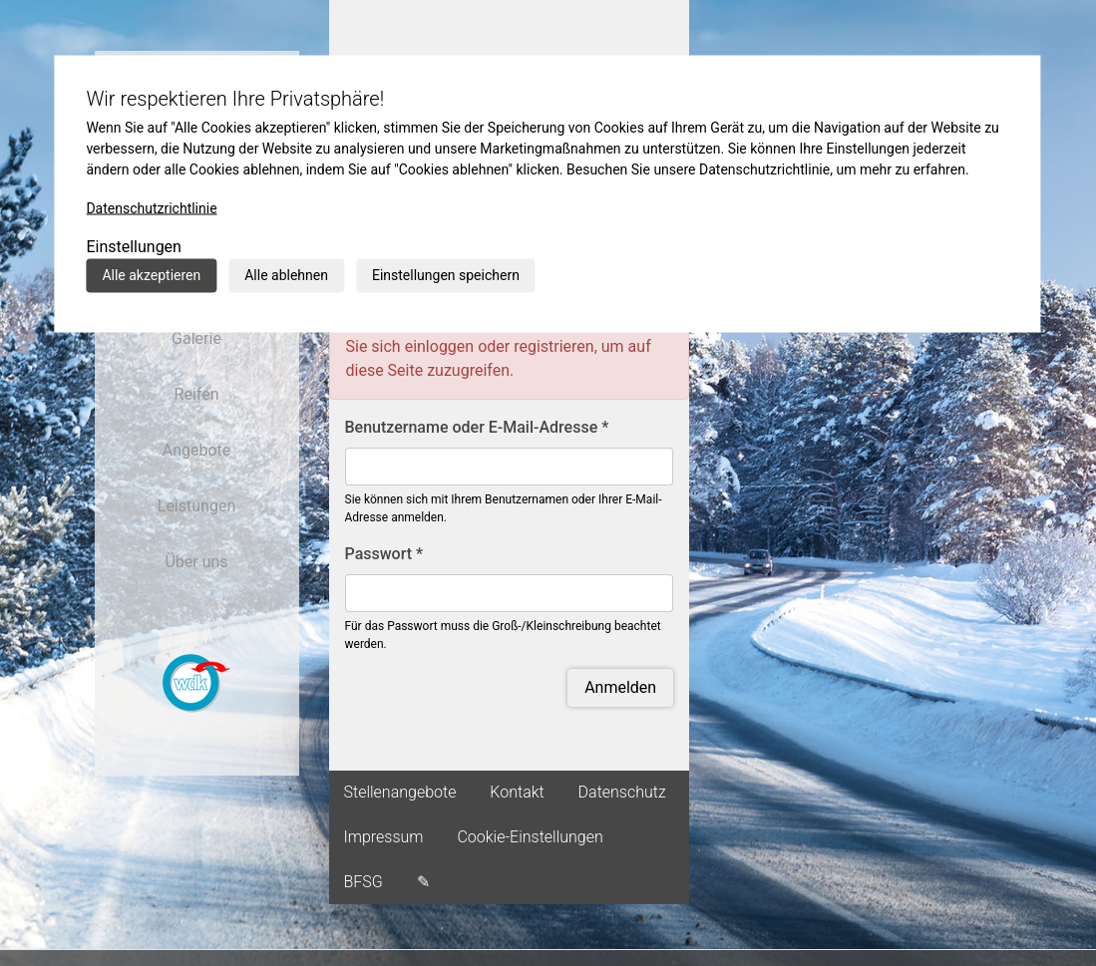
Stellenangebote (400, 792)
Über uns (196, 561)
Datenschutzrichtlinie (151, 208)
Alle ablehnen (286, 275)
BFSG (363, 881)
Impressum (384, 836)
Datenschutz (622, 792)
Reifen (197, 394)
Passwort (384, 553)
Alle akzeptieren (151, 275)
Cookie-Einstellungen (529, 836)
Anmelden (620, 687)
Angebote (197, 450)
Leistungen (196, 505)
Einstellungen (134, 246)
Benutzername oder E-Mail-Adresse (477, 427)
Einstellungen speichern (446, 275)
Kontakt (517, 792)
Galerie (196, 338)
